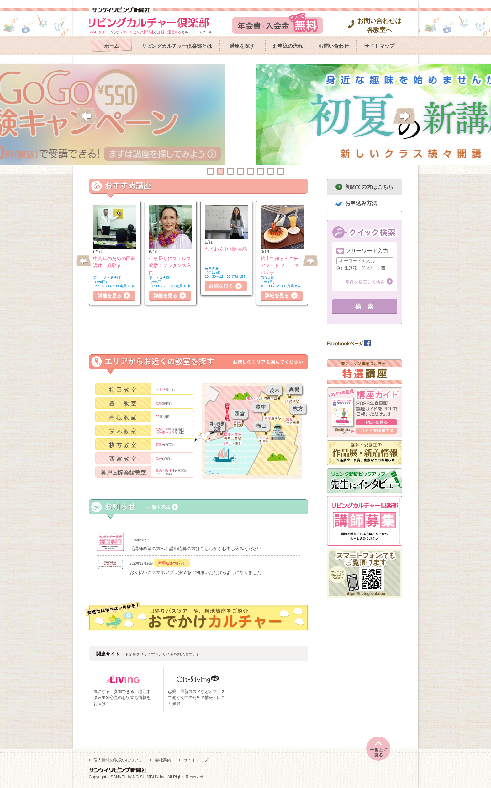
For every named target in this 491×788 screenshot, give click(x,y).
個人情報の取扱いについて (117, 760)
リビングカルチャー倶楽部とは (177, 46)
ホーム (111, 46)
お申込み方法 (361, 203)
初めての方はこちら (369, 187)
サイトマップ (379, 46)
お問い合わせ (334, 46)
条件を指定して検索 (365, 281)
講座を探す (242, 46)
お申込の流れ (288, 46)
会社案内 (163, 760)
